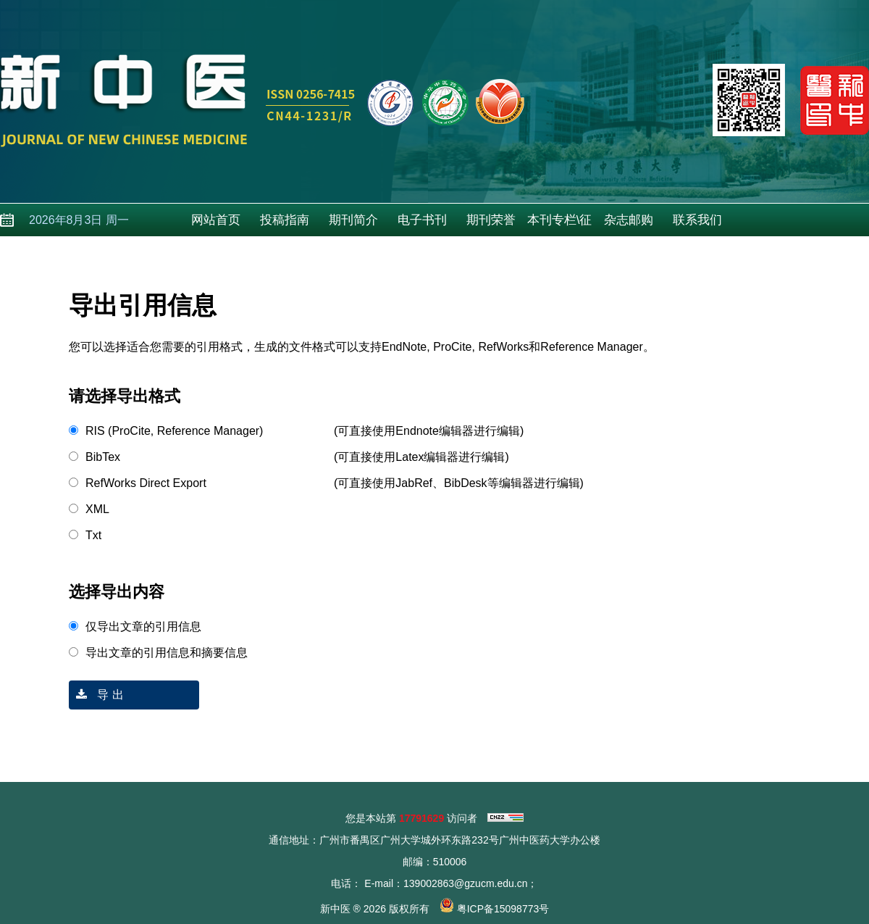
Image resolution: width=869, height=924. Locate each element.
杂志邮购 (628, 220)
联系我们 (697, 220)
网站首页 (215, 220)
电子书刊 (422, 220)
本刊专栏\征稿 (559, 224)
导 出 (96, 694)
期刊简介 (353, 220)
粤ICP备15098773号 (503, 909)
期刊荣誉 (491, 220)
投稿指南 (284, 220)
